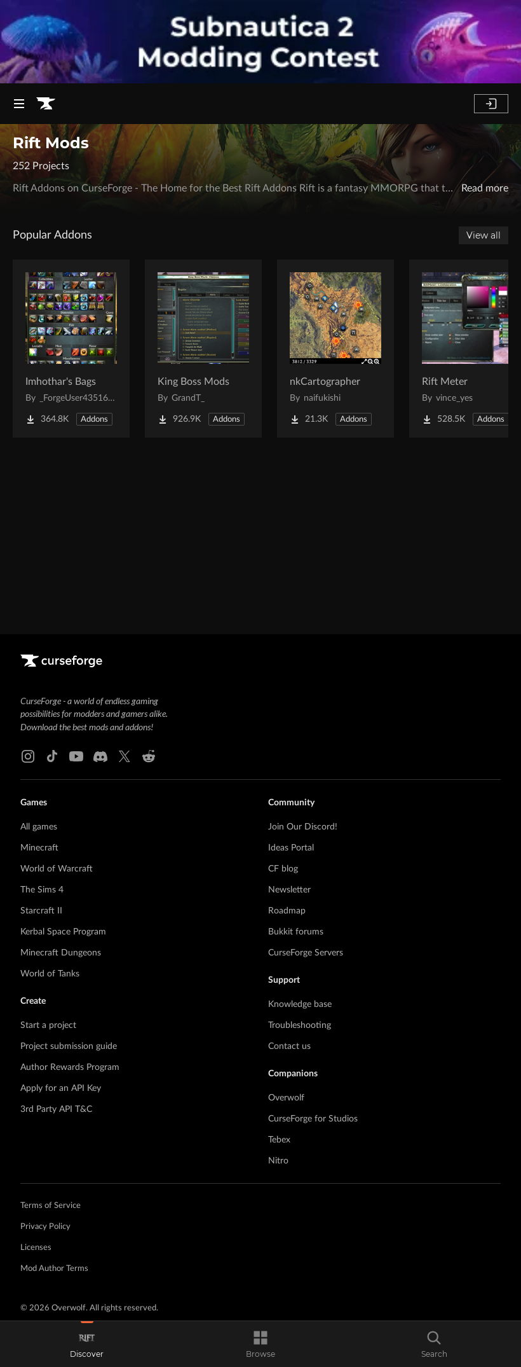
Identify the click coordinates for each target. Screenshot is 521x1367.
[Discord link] (100, 756)
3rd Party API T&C (56, 1109)
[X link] (124, 756)
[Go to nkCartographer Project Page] (335, 349)
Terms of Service (50, 1206)
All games (38, 826)
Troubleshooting (299, 1025)
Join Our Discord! (302, 826)
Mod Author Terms (54, 1269)
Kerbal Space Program (63, 931)
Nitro (278, 1160)
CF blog (283, 868)
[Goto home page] (46, 104)
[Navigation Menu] (19, 103)
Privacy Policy (45, 1227)
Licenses (35, 1248)
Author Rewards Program (69, 1067)
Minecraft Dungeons (60, 952)
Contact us (289, 1046)
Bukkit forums (295, 931)
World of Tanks (49, 973)
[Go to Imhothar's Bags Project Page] (71, 349)
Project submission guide (68, 1046)
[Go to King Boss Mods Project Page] (203, 349)
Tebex (279, 1139)
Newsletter (289, 889)
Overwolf (286, 1097)
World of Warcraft (56, 868)
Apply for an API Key (60, 1088)
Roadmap (287, 910)
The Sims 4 (42, 889)
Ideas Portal (291, 847)
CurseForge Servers (305, 952)
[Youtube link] (76, 756)
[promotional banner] (260, 41)
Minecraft (39, 847)
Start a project (48, 1025)
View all (483, 235)
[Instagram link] (28, 756)
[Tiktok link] (52, 756)
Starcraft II (41, 910)
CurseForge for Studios (313, 1118)
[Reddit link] (148, 756)
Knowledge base (300, 1004)
